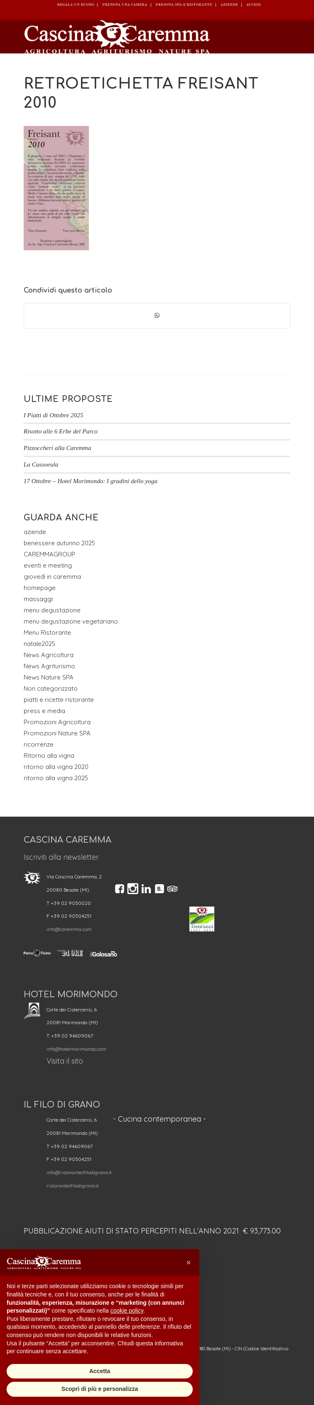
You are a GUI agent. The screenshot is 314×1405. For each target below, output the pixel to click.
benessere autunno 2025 (59, 543)
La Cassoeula (41, 464)
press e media (44, 711)
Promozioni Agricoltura (57, 722)
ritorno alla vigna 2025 (56, 778)
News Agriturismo (49, 666)
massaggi (38, 599)
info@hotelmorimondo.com (76, 1049)
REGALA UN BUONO (75, 5)
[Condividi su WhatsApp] (157, 315)
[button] (188, 1262)
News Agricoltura (49, 655)
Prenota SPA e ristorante (183, 5)
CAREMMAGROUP (49, 554)
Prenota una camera (124, 5)
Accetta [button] (99, 1371)
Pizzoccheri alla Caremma (57, 447)
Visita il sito (65, 1061)
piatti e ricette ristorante (59, 700)
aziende (35, 532)
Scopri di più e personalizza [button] (99, 1389)
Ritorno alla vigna (49, 755)
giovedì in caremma (52, 576)
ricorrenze (39, 744)
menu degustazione (52, 610)
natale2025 (39, 644)
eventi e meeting (48, 565)
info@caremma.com (69, 929)
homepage (40, 588)
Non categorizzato (51, 688)
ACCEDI (253, 5)
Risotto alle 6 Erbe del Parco (61, 431)
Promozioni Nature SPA (57, 733)
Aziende (229, 5)
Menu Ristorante (47, 632)
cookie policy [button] (126, 1310)
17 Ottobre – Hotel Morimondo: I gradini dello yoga (90, 480)
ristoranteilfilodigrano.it (73, 1186)
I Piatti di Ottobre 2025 (53, 414)
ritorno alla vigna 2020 (56, 767)
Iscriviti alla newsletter (61, 857)
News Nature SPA (49, 677)
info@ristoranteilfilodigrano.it (79, 1172)
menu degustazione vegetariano (71, 621)
